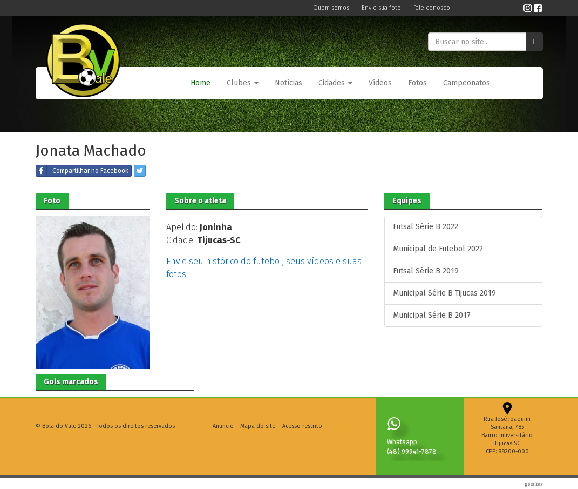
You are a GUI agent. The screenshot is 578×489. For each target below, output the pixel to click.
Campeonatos (466, 83)
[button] (243, 83)
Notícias (288, 83)
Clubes (243, 83)
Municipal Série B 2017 (432, 315)
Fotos (417, 83)
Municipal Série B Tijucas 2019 (444, 293)
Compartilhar (82, 170)
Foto (52, 200)
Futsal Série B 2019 (426, 271)
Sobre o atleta (200, 200)
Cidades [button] (335, 83)
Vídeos (380, 83)
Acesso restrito (302, 426)
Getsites (534, 483)
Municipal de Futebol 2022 (438, 248)
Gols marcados (71, 381)
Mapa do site (257, 426)
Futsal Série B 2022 (425, 226)
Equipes (406, 200)
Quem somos (332, 7)
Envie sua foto (382, 7)
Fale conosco (431, 7)
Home (200, 83)
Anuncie (223, 426)
